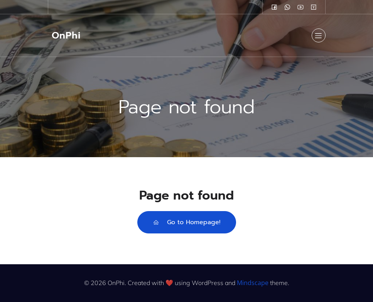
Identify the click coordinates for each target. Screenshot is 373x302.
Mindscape (252, 283)
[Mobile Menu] (319, 35)
